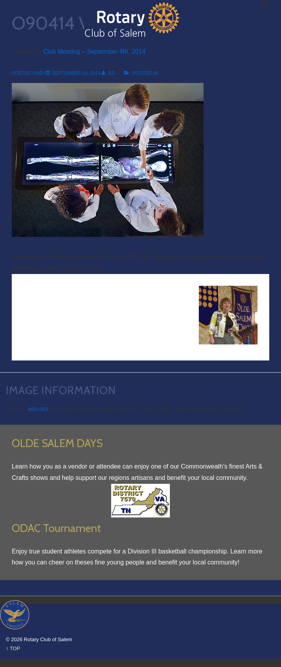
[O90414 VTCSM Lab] (76, 73)
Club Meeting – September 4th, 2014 (94, 51)
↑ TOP (13, 648)
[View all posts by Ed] (109, 73)
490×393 (38, 409)
